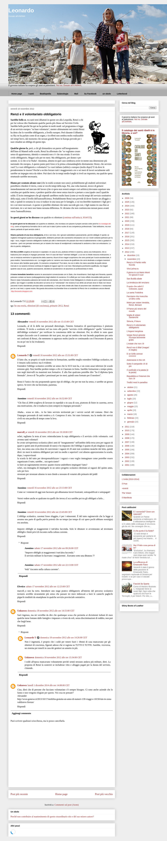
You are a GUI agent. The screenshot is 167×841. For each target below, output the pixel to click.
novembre (131, 259)
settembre (131, 391)
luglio (129, 399)
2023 (127, 210)
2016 (127, 236)
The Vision (126, 493)
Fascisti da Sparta (141, 584)
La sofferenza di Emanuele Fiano (140, 563)
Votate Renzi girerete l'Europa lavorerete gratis (136, 337)
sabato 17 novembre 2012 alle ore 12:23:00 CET (48, 586)
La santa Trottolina (135, 292)
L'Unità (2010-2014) (130, 479)
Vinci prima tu (133, 269)
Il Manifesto (127, 497)
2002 (127, 461)
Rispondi (21, 346)
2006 (127, 446)
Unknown (22, 610)
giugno (130, 403)
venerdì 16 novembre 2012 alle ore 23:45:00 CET (49, 512)
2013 (127, 248)
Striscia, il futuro (134, 321)
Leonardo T (23, 355)
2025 (127, 202)
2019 (127, 225)
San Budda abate (134, 279)
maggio (130, 406)
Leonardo (21, 10)
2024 (127, 206)
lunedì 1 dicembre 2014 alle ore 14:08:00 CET (49, 685)
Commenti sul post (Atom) (66, 805)
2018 (127, 229)
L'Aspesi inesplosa (135, 331)
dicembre (131, 255)
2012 (127, 252)
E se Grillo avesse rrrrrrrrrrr (135, 355)
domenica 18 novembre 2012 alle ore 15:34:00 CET (58, 657)
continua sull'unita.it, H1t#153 (77, 217)
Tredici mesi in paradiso (137, 382)
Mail (76, 94)
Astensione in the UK (136, 360)
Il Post (124, 484)
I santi (31, 94)
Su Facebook (90, 94)
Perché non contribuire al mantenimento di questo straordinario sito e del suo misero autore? (52, 816)
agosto (130, 395)
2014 (127, 244)
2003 (127, 457)
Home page (16, 94)
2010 (127, 430)
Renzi (66, 306)
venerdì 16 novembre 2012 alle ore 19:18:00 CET (50, 432)
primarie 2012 (56, 306)
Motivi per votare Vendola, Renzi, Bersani (138, 303)
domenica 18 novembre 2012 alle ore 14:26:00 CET (63, 637)
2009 (127, 434)
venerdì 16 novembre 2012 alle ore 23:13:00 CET (49, 488)
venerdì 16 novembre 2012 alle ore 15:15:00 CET (51, 321)
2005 (127, 450)
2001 (127, 465)
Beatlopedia (45, 94)
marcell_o (22, 432)
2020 (127, 221)
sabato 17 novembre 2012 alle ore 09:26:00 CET (56, 548)
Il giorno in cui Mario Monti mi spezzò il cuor (138, 273)
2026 (127, 198)
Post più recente (19, 794)
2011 (127, 427)
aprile (130, 410)
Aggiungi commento (21, 713)
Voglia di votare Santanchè (133, 316)
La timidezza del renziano (138, 282)
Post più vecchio (104, 794)
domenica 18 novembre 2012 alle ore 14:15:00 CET (51, 610)
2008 (127, 438)
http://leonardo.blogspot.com (21, 291)
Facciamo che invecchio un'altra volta (137, 297)
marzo (130, 414)
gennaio (131, 422)
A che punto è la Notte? (143, 531)
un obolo (107, 94)
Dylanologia (62, 94)
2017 (127, 233)
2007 (127, 442)
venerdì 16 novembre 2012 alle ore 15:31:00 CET (55, 355)
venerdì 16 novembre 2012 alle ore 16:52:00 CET (49, 398)
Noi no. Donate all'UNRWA (68, 85)
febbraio (131, 418)
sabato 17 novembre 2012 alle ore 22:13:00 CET (56, 565)
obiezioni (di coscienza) (38, 306)
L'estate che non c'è (135, 344)
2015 (127, 240)
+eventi (125, 488)
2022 (127, 213)
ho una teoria (20, 306)
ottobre (130, 387)
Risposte (25, 543)
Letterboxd (122, 94)
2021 (127, 217)
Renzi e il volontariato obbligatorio (136, 326)
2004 (127, 453)
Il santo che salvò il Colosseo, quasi (135, 287)
